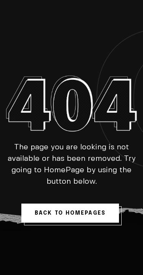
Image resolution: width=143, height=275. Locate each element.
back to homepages (70, 213)
